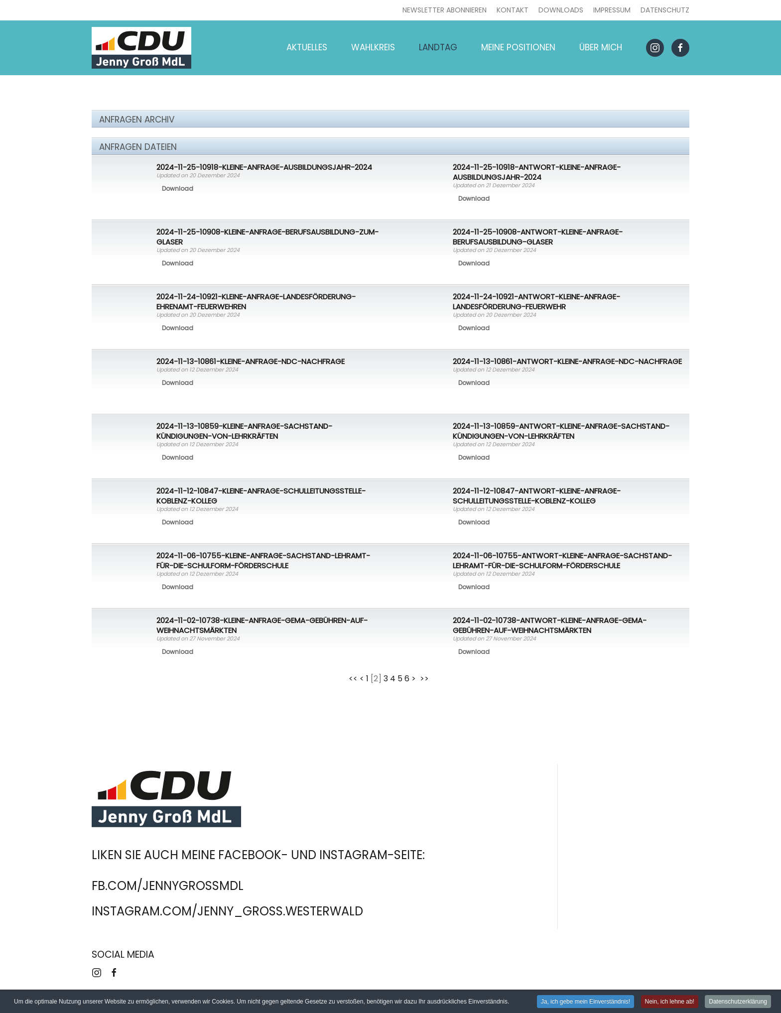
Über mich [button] (600, 47)
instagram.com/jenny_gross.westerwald (227, 911)
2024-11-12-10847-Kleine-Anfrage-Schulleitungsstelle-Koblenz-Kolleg (261, 496)
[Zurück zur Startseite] (141, 47)
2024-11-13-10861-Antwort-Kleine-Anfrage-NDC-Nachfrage (567, 361)
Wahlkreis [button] (373, 47)
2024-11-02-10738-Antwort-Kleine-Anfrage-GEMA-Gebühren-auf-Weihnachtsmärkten (550, 625)
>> (425, 678)
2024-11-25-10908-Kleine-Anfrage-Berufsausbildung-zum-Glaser (267, 237)
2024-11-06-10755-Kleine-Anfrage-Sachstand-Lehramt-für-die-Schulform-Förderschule (263, 560)
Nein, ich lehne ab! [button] (669, 1002)
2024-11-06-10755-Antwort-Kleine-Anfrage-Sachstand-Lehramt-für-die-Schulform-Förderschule (562, 560)
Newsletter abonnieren (444, 10)
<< (353, 678)
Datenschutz (665, 10)
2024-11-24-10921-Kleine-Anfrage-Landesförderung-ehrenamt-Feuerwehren (256, 301)
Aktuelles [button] (306, 47)
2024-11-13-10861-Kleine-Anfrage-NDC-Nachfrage (250, 361)
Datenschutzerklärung (738, 1002)
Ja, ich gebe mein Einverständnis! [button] (585, 1002)
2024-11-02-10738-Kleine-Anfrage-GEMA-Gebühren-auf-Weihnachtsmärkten (262, 625)
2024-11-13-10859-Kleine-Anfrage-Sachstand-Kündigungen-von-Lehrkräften (244, 431)
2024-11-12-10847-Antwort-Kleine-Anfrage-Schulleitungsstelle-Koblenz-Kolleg (537, 496)
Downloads (560, 10)
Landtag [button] (438, 47)
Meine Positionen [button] (518, 47)
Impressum (612, 10)
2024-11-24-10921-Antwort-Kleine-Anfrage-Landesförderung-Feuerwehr (536, 301)
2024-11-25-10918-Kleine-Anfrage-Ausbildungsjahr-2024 (264, 167)
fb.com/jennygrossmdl (168, 886)
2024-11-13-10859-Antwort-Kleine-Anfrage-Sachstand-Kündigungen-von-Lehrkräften (561, 431)
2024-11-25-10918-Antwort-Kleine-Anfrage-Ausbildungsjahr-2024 (537, 172)
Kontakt (512, 10)
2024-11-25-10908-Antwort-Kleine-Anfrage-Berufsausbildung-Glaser (538, 237)
